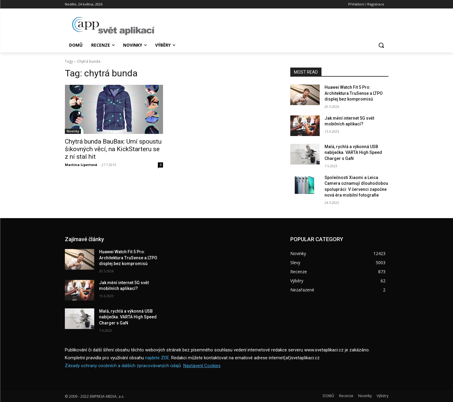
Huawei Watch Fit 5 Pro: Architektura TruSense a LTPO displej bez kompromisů (354, 93)
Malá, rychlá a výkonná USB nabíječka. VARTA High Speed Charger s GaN (353, 152)
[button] (381, 45)
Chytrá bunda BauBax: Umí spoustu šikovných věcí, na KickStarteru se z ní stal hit (113, 149)
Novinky (73, 131)
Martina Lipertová (81, 164)
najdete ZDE (157, 357)
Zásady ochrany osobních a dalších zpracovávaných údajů (123, 365)
